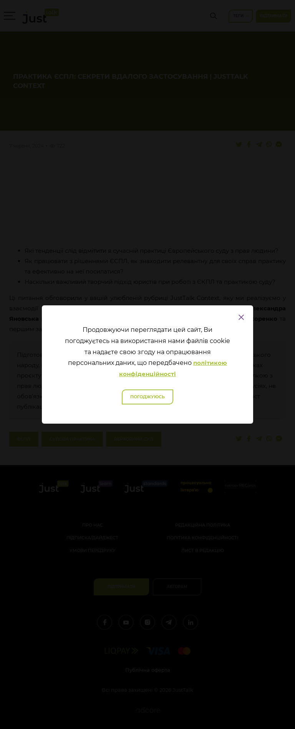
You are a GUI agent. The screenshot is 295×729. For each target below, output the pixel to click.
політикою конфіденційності (173, 368)
